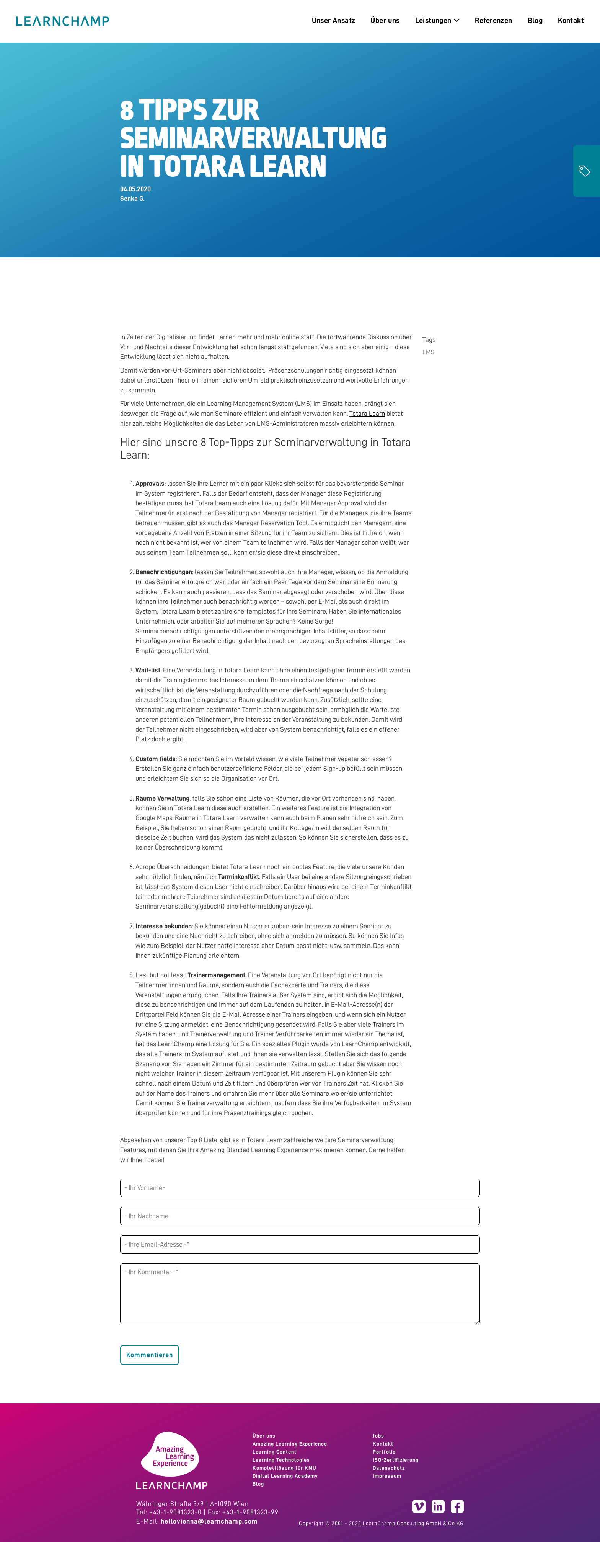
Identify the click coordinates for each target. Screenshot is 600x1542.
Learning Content (275, 1451)
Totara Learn (367, 413)
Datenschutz (389, 1467)
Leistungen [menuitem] (437, 20)
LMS (428, 352)
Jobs (378, 1435)
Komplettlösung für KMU (284, 1467)
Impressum (387, 1475)
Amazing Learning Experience (290, 1443)
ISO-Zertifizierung (396, 1459)
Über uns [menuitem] (384, 20)
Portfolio (384, 1451)
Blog (258, 1484)
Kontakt (383, 1443)
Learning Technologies (281, 1459)
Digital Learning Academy (285, 1475)
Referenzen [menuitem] (493, 20)
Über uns (264, 1435)
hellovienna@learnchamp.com (209, 1521)
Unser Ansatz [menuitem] (333, 20)
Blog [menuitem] (535, 20)
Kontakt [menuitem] (571, 20)
